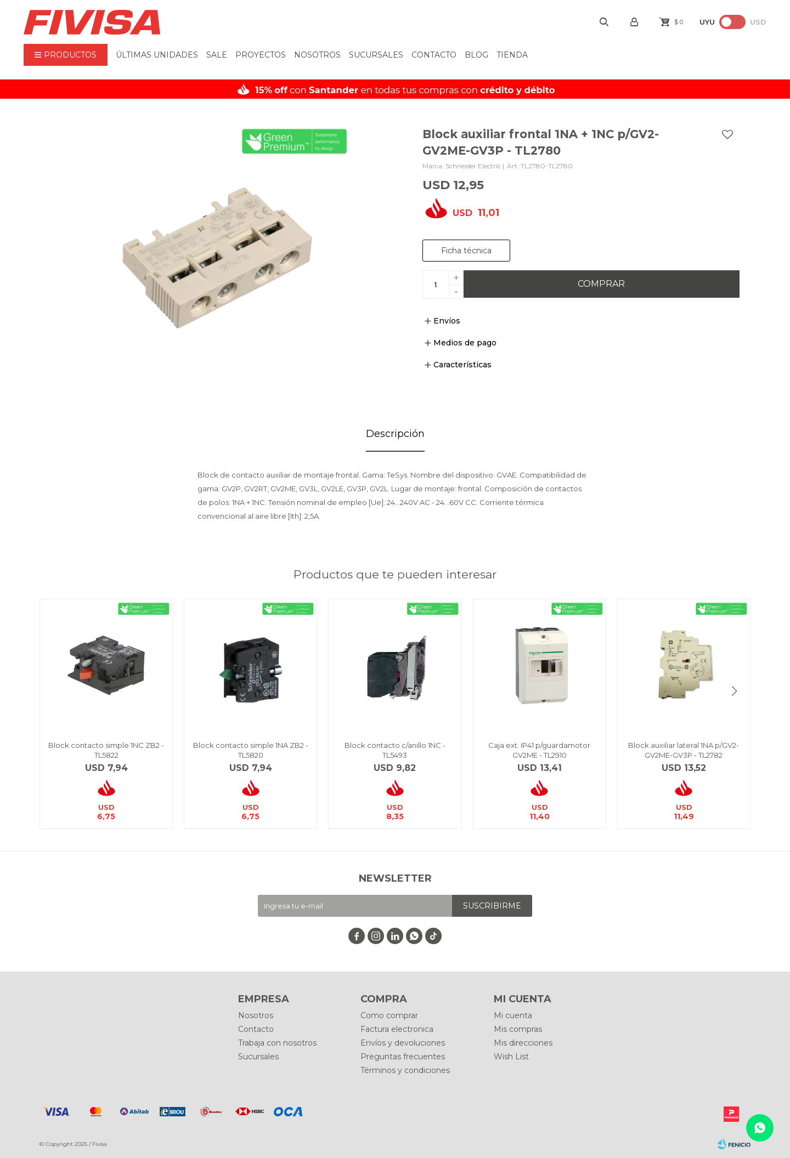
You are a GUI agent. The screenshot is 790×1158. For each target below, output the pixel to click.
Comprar (601, 284)
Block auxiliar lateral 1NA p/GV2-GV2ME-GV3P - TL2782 (683, 750)
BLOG (476, 55)
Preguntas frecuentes (402, 1057)
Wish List (511, 1057)
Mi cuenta (513, 1015)
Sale (216, 55)
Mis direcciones (523, 1043)
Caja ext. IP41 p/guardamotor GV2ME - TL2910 (539, 750)
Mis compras (518, 1029)
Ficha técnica (466, 251)
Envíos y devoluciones (402, 1043)
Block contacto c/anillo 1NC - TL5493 (395, 750)
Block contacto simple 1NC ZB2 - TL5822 (106, 750)
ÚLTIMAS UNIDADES (157, 55)
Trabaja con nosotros (277, 1043)
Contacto (433, 55)
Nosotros (317, 55)
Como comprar (389, 1015)
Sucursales (376, 55)
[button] (734, 691)
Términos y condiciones (405, 1070)
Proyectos (260, 55)
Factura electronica (396, 1029)
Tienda (512, 55)
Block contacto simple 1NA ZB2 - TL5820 (250, 750)
